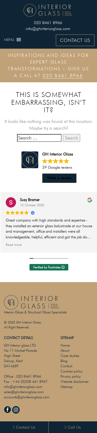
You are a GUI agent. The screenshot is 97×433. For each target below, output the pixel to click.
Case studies (70, 356)
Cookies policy (72, 371)
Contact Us (24, 427)
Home (65, 345)
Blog (64, 361)
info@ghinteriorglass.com (48, 28)
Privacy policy (71, 376)
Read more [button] (14, 245)
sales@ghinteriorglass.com (24, 392)
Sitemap (67, 387)
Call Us (73, 427)
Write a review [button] (59, 177)
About (65, 350)
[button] (9, 39)
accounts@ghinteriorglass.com (26, 397)
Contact (66, 366)
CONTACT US (75, 40)
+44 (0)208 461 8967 (30, 381)
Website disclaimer (74, 381)
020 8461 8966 (48, 22)
